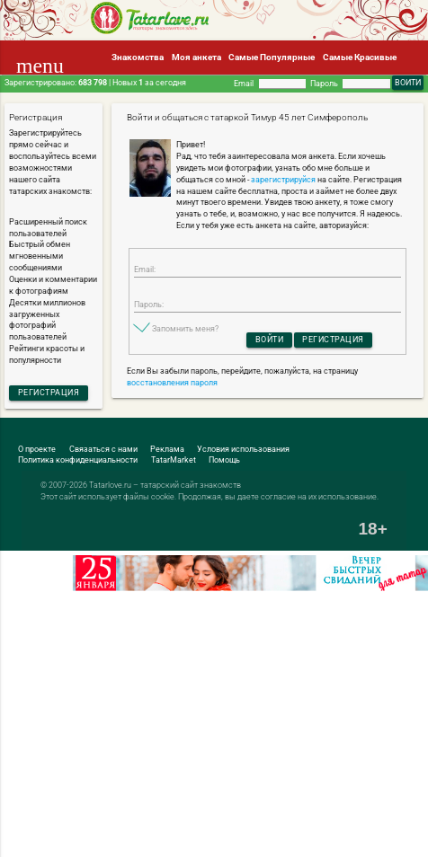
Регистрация (49, 392)
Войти (269, 339)
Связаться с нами (103, 449)
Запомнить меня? (185, 328)
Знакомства (137, 57)
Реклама (167, 449)
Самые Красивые (360, 57)
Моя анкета (196, 57)
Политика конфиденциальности (78, 459)
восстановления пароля (172, 382)
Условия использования (243, 449)
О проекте (37, 449)
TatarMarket (173, 459)
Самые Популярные (271, 57)
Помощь (224, 459)
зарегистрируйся (283, 179)
